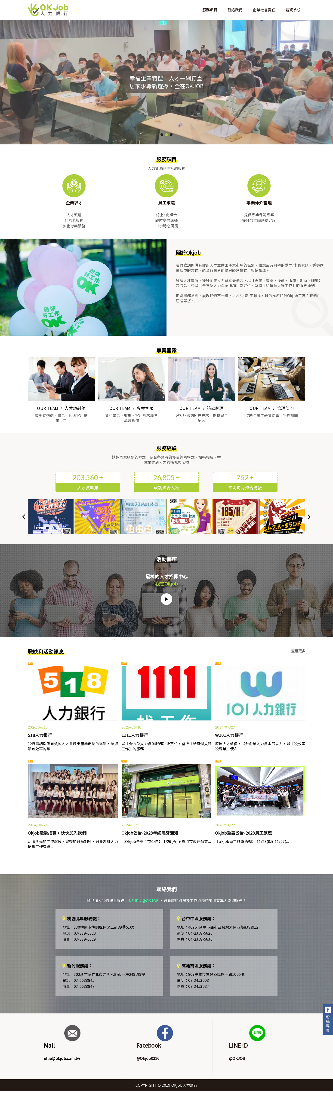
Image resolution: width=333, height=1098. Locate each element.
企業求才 (74, 203)
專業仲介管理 (259, 203)
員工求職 (166, 203)
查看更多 (298, 650)
